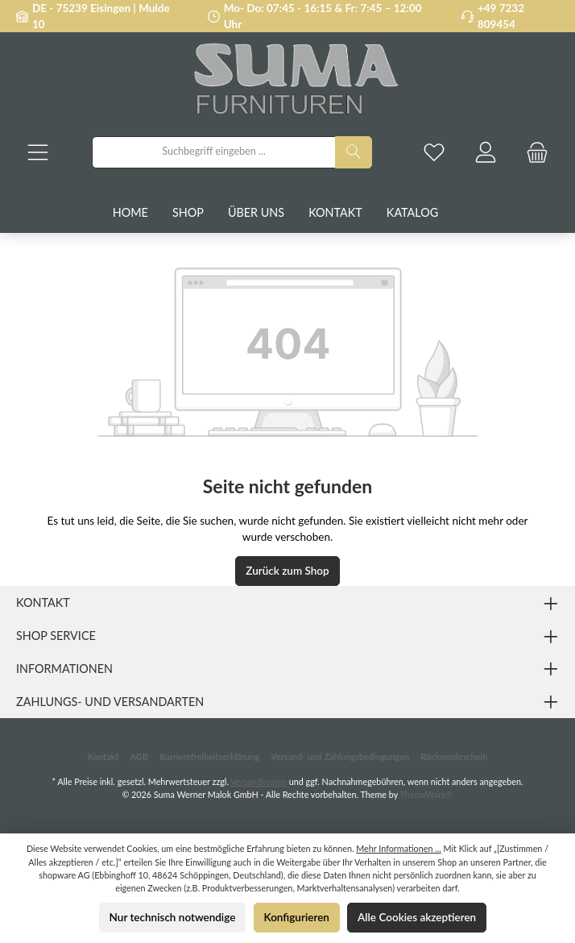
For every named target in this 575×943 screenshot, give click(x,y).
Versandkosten (258, 781)
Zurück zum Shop (287, 570)
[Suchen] (353, 152)
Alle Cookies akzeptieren (417, 917)
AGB (139, 756)
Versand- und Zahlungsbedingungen (340, 756)
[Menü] (38, 151)
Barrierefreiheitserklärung (209, 756)
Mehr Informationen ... (398, 848)
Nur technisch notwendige (173, 917)
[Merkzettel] (434, 151)
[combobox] (214, 152)
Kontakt (103, 756)
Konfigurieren (296, 917)
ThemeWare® (426, 794)
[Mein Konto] (485, 151)
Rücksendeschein (453, 756)
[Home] (142, 213)
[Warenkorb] (537, 151)
